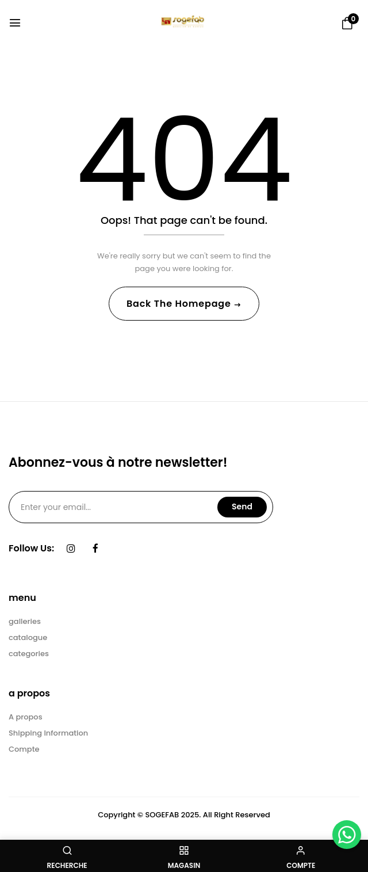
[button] (347, 23)
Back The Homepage (179, 303)
